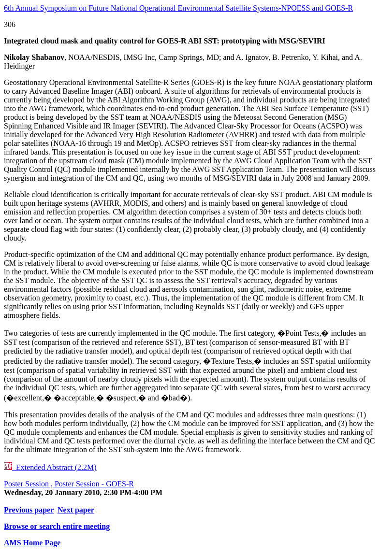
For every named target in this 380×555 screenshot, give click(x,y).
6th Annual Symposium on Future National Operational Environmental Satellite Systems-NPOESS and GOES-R (178, 8)
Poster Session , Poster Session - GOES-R (69, 484)
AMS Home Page (32, 543)
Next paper (76, 510)
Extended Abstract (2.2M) (50, 467)
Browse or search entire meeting (57, 526)
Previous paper (29, 510)
